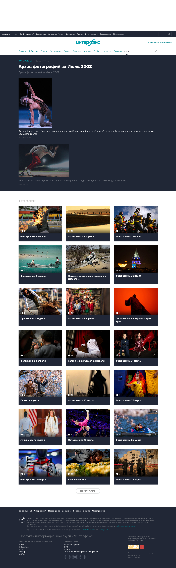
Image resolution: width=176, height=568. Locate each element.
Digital (97, 51)
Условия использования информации (141, 553)
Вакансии (66, 511)
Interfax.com (41, 34)
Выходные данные (134, 555)
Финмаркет (70, 34)
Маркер (22, 552)
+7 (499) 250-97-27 (105, 530)
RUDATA (67, 549)
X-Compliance (24, 547)
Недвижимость (91, 34)
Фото (127, 51)
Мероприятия (118, 34)
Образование (105, 34)
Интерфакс (88, 42)
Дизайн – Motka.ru (134, 558)
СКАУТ (22, 549)
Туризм (80, 34)
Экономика (55, 51)
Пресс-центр (54, 511)
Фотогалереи (25, 61)
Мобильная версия (9, 34)
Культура (77, 51)
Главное (22, 51)
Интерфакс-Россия (55, 34)
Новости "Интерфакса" (72, 545)
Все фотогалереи (88, 491)
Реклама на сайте (81, 511)
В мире (44, 51)
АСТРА (22, 554)
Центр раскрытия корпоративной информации (81, 552)
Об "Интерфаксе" (27, 34)
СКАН (66, 547)
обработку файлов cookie (126, 526)
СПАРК (22, 545)
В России (33, 51)
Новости (107, 51)
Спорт (67, 51)
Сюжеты (118, 51)
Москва (87, 51)
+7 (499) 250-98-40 (87, 530)
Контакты (23, 511)
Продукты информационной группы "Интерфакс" (56, 536)
